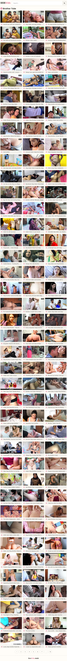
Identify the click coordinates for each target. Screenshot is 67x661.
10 (50, 651)
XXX (5, 2)
